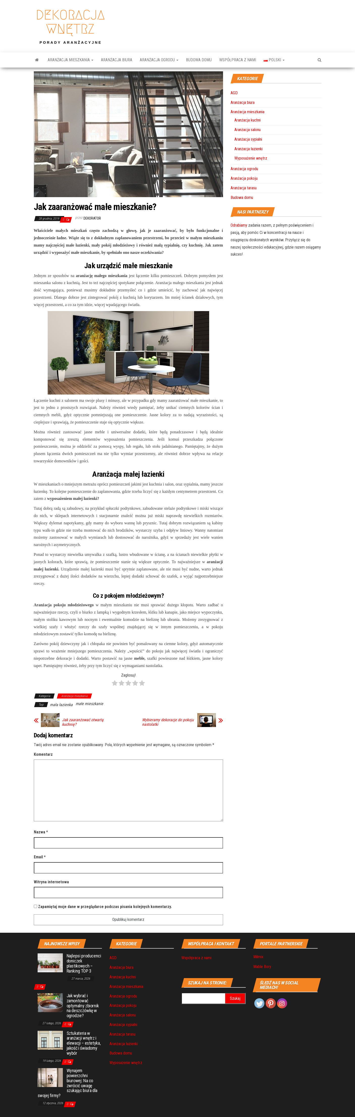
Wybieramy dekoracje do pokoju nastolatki (168, 722)
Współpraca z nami (237, 59)
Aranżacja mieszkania (70, 59)
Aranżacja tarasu (244, 188)
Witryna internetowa (51, 882)
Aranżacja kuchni (247, 120)
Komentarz (43, 754)
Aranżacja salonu (247, 129)
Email (40, 857)
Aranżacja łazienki (248, 148)
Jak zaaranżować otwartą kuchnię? (82, 722)
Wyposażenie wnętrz (250, 158)
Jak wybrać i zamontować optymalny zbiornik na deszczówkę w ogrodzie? (83, 1005)
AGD (234, 92)
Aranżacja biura (116, 59)
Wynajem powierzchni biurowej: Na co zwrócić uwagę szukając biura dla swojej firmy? (68, 1083)
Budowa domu (199, 59)
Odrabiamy (239, 225)
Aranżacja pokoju (244, 178)
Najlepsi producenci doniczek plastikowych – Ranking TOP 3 (84, 963)
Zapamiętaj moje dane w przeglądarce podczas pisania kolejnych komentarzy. (105, 906)
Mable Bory (262, 966)
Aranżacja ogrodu (159, 59)
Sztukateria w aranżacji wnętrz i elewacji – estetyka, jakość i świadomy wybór (84, 1043)
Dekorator (92, 218)
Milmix (258, 956)
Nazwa (41, 832)
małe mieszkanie (89, 703)
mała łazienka (61, 704)
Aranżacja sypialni (248, 139)
